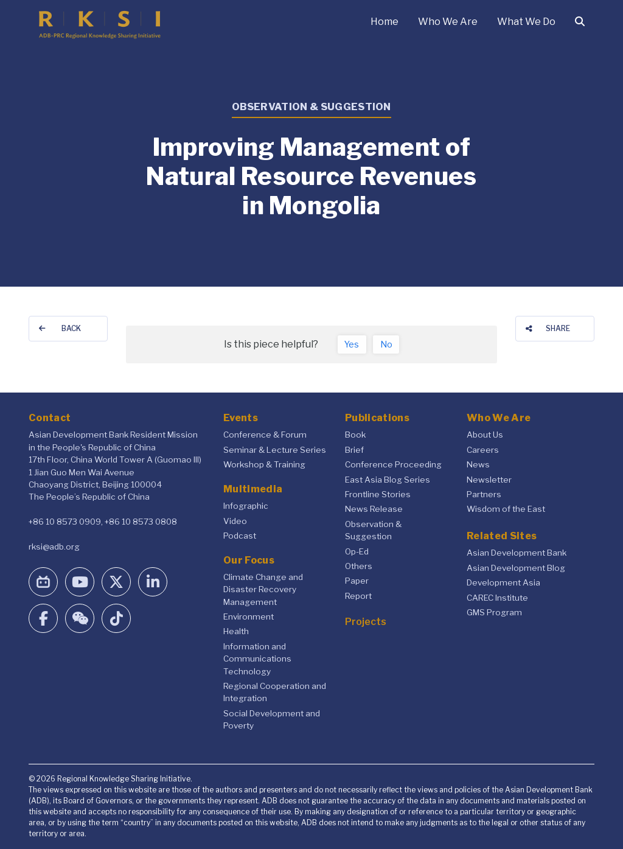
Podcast (239, 535)
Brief (354, 450)
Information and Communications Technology (257, 658)
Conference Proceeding (393, 464)
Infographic (245, 506)
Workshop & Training (264, 464)
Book (355, 434)
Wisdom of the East (506, 509)
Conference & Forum (265, 434)
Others (358, 566)
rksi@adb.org (54, 546)
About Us (485, 434)
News (478, 464)
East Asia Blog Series (387, 479)
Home (385, 21)
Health (236, 631)
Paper (357, 580)
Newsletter (489, 479)
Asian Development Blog (516, 568)
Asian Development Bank (516, 552)
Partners (484, 494)
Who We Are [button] (448, 21)
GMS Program (494, 612)
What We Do (526, 21)
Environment (248, 616)
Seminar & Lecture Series (274, 450)
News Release (374, 509)
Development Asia (503, 582)
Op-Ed (357, 551)
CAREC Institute (497, 598)
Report (358, 596)
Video (235, 521)
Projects (365, 621)
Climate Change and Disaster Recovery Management (263, 589)
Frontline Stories (378, 494)
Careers (483, 450)
